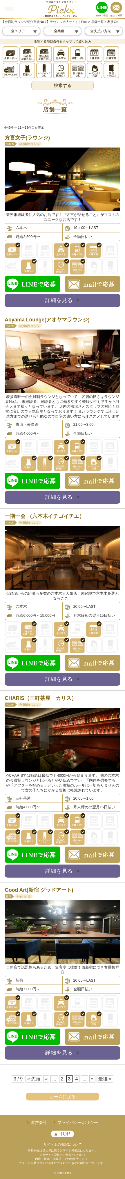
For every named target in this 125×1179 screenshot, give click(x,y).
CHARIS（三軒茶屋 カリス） (40, 698)
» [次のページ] (92, 1078)
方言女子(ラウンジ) (28, 138)
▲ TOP (61, 1134)
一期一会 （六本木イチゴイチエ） (44, 516)
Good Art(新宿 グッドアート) (39, 890)
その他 (10, 326)
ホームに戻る (63, 1096)
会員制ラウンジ (29, 143)
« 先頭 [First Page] (33, 1078)
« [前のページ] (46, 1078)
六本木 (10, 143)
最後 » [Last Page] (104, 1078)
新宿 (8, 896)
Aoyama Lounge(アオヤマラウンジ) (47, 320)
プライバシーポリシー (77, 1122)
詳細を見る (62, 300)
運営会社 (39, 1122)
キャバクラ (23, 896)
